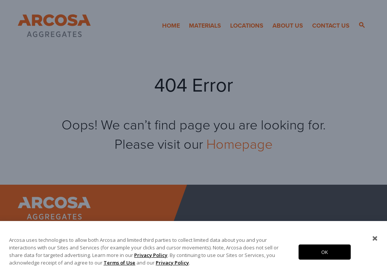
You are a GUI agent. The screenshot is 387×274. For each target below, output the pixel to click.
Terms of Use (119, 262)
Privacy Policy (150, 255)
